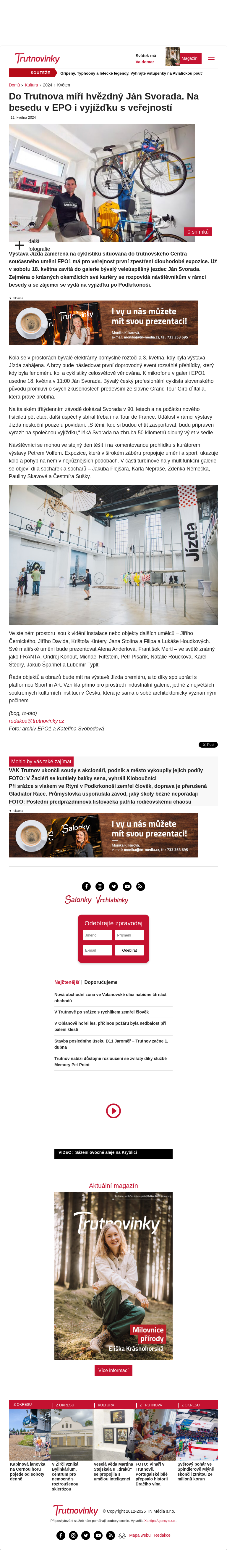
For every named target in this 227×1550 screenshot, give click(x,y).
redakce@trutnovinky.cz (36, 721)
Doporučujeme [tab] (100, 982)
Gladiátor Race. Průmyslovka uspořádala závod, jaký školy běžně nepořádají (103, 794)
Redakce (162, 1535)
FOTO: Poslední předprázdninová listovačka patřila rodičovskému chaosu (100, 802)
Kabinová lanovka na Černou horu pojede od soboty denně (27, 1471)
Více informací (113, 1370)
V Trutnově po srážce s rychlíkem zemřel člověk (101, 1012)
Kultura (31, 85)
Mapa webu (139, 1535)
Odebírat (129, 950)
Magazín (189, 58)
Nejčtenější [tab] (66, 982)
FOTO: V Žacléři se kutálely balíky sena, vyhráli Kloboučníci (82, 778)
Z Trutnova (151, 1405)
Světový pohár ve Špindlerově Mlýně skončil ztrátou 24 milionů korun (195, 1471)
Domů (14, 85)
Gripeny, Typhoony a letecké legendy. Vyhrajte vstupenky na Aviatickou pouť (131, 73)
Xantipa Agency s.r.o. (160, 1520)
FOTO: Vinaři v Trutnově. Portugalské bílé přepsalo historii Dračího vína (152, 1474)
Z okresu (23, 1405)
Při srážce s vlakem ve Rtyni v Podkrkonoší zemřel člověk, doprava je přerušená (108, 786)
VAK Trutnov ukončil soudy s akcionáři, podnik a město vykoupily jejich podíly (106, 770)
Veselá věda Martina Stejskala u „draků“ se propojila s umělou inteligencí (113, 1471)
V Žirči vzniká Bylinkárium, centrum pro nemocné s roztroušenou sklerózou (65, 1476)
